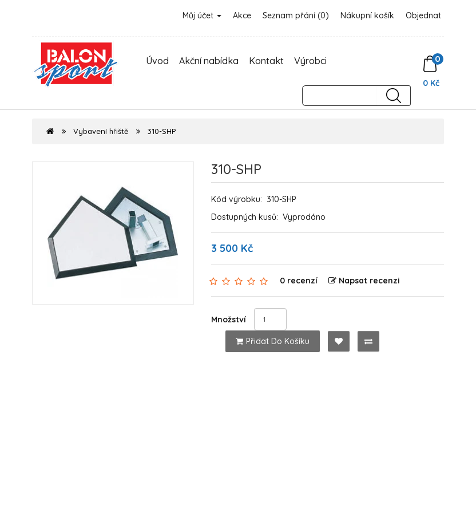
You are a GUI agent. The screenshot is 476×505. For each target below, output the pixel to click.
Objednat (423, 15)
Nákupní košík (367, 15)
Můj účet (202, 15)
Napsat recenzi (364, 280)
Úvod (157, 60)
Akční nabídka (209, 60)
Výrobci (310, 60)
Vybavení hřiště (100, 131)
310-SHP (162, 131)
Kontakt (266, 60)
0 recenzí (299, 280)
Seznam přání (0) (296, 15)
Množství (228, 319)
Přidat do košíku (273, 341)
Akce (242, 15)
